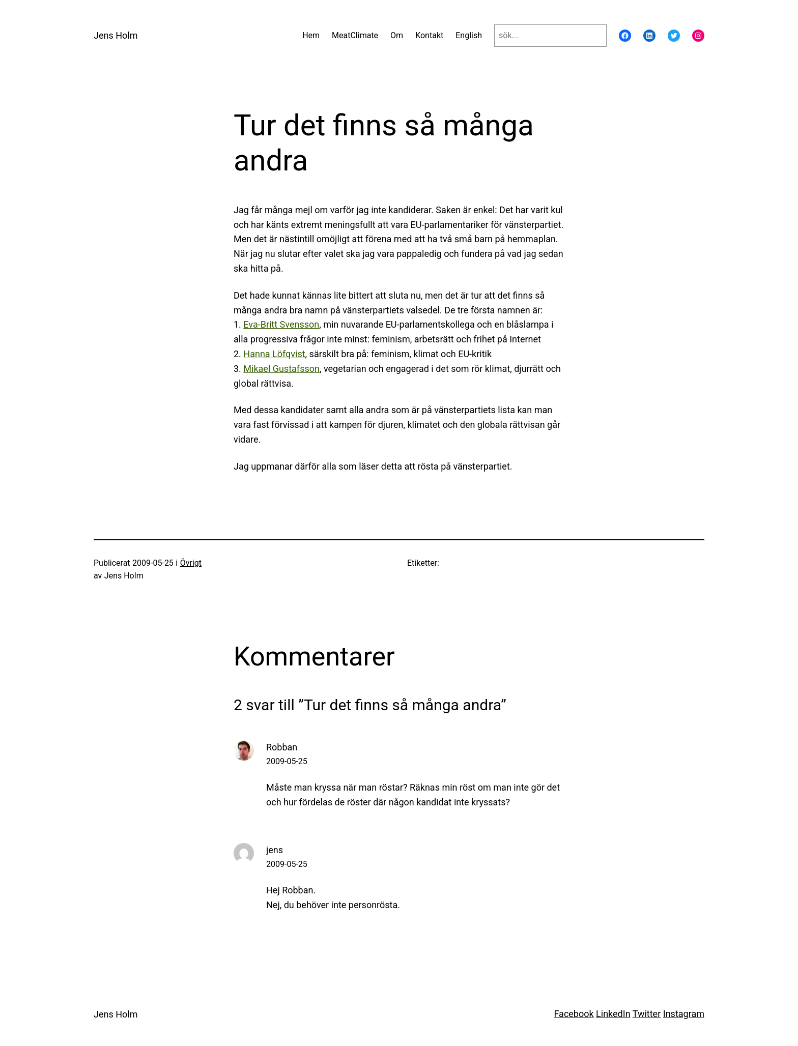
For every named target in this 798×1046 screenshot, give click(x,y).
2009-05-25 (286, 761)
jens (274, 850)
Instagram (683, 1013)
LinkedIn (613, 1013)
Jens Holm (115, 35)
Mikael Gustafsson (281, 368)
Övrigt (191, 563)
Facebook (573, 1013)
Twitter (647, 1013)
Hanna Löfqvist (274, 353)
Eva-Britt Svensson (281, 324)
